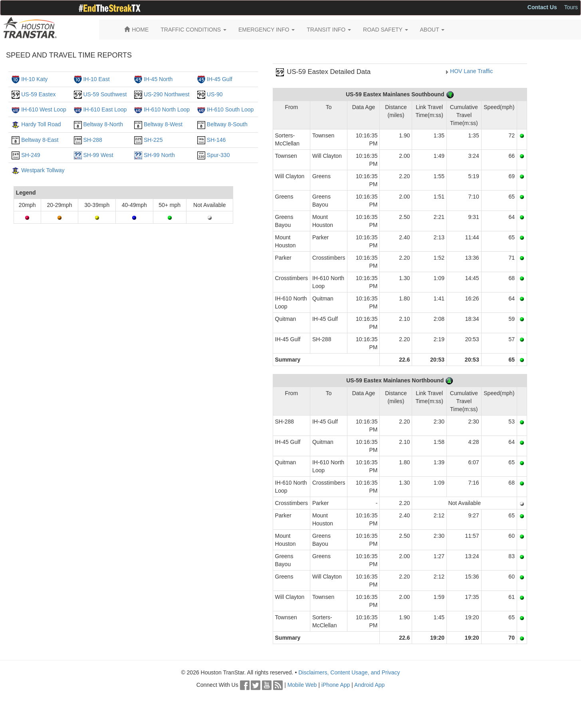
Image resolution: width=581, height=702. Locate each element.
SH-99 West (98, 155)
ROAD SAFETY (385, 29)
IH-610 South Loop (230, 109)
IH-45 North (158, 79)
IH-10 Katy (34, 79)
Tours (571, 7)
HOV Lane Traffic (471, 71)
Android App (369, 685)
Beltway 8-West (163, 124)
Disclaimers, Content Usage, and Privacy (349, 672)
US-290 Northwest (166, 94)
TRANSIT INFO (329, 29)
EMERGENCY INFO (266, 29)
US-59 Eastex (38, 94)
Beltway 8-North (103, 124)
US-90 (215, 94)
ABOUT (432, 29)
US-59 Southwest (105, 94)
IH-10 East (96, 79)
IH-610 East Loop (105, 109)
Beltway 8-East (39, 140)
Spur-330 (218, 155)
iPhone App (335, 685)
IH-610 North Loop (167, 109)
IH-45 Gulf (219, 79)
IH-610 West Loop (43, 109)
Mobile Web (302, 685)
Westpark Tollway (42, 170)
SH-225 (153, 140)
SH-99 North (159, 155)
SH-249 (30, 155)
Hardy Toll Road (41, 124)
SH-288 (92, 140)
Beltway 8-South (227, 124)
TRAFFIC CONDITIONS (193, 29)
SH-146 (216, 140)
